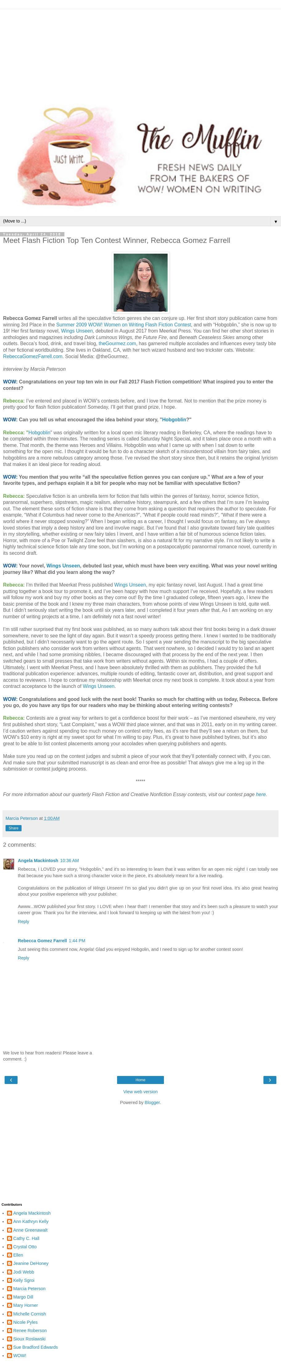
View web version (140, 1091)
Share (13, 828)
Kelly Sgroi (24, 1280)
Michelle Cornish (29, 1313)
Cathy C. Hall (26, 1238)
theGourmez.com (117, 343)
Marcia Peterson (29, 1288)
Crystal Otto (25, 1246)
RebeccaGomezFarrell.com (33, 356)
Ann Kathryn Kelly (30, 1221)
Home (140, 1080)
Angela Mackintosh (38, 860)
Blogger (152, 1102)
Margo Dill (23, 1297)
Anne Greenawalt (30, 1230)
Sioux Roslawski (29, 1338)
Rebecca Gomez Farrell (42, 940)
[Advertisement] (140, 52)
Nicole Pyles (25, 1322)
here (261, 794)
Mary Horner (25, 1305)
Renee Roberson (30, 1330)
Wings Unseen (77, 330)
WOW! (19, 1355)
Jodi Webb (23, 1272)
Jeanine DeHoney (30, 1263)
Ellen (18, 1255)
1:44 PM (77, 940)
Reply (23, 921)
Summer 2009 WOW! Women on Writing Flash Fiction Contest (123, 324)
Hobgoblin (174, 419)
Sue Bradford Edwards (35, 1347)
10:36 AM (69, 860)
